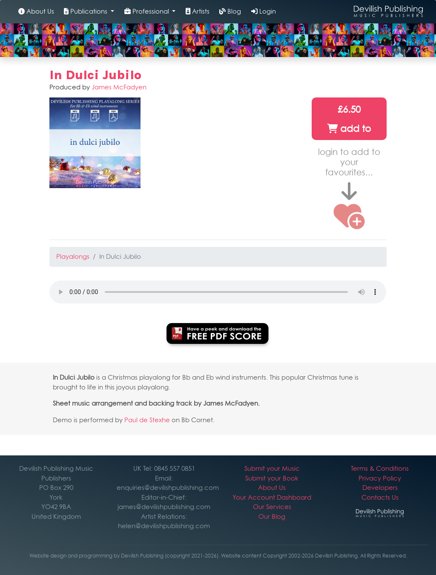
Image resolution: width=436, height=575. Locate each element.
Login (263, 11)
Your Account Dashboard (271, 497)
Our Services (272, 507)
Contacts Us (380, 497)
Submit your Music (272, 468)
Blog (230, 11)
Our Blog (271, 516)
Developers (380, 487)
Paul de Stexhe (147, 420)
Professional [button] (147, 11)
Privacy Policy (380, 478)
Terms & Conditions (380, 468)
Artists (197, 11)
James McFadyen (119, 87)
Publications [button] (86, 11)
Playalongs (72, 256)
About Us (36, 11)
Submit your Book (271, 478)
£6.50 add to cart (349, 122)
